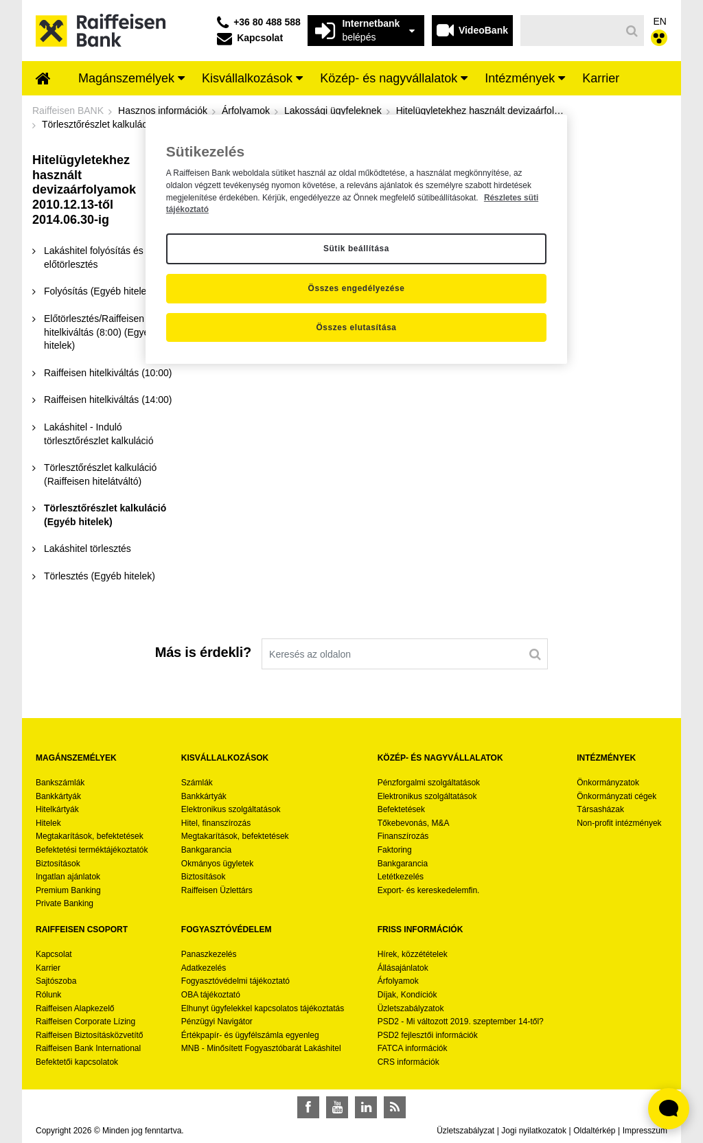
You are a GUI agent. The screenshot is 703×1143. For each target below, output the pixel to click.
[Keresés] (570, 30)
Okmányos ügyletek (217, 863)
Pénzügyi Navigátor (217, 1021)
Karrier (48, 968)
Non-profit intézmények (619, 823)
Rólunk (48, 995)
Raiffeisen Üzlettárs (217, 890)
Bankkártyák (58, 796)
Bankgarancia (206, 850)
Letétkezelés (401, 876)
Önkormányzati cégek (616, 796)
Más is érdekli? (203, 652)
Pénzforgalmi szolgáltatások (429, 782)
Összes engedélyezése (356, 288)
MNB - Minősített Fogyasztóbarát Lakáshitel (261, 1048)
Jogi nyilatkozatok (533, 1130)
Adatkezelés (203, 968)
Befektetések (401, 809)
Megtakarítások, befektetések (89, 836)
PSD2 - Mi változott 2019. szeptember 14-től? (461, 1021)
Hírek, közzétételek (413, 954)
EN (660, 21)
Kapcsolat (54, 954)
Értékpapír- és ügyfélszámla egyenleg (250, 1035)
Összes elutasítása (356, 327)
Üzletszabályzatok (411, 1008)
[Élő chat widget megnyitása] (668, 1108)
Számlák (197, 782)
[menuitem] (43, 79)
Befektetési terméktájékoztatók (92, 850)
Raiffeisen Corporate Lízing (85, 1021)
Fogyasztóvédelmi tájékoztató (235, 981)
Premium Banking (68, 890)
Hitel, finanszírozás (216, 823)
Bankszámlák (60, 782)
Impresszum (645, 1130)
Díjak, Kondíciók (407, 995)
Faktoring (395, 850)
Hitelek (48, 823)
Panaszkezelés (209, 954)
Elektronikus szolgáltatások (231, 809)
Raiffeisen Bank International (88, 1048)
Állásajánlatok (403, 968)
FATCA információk (413, 1048)
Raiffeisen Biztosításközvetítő (89, 1035)
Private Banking (64, 903)
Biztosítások (58, 863)
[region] (356, 240)
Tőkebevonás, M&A (414, 823)
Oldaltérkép (594, 1130)
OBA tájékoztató (211, 995)
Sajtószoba (56, 981)
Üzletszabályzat (465, 1130)
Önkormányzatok (608, 782)
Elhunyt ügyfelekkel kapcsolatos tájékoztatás (262, 1008)
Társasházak (600, 809)
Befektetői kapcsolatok (77, 1062)
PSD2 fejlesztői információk (428, 1035)
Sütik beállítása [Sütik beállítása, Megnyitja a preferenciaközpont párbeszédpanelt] (356, 248)
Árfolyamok (398, 981)
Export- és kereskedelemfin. (429, 890)
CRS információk (408, 1062)
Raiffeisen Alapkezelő (75, 1008)
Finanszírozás (403, 836)
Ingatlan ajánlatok (68, 876)
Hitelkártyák (57, 809)
